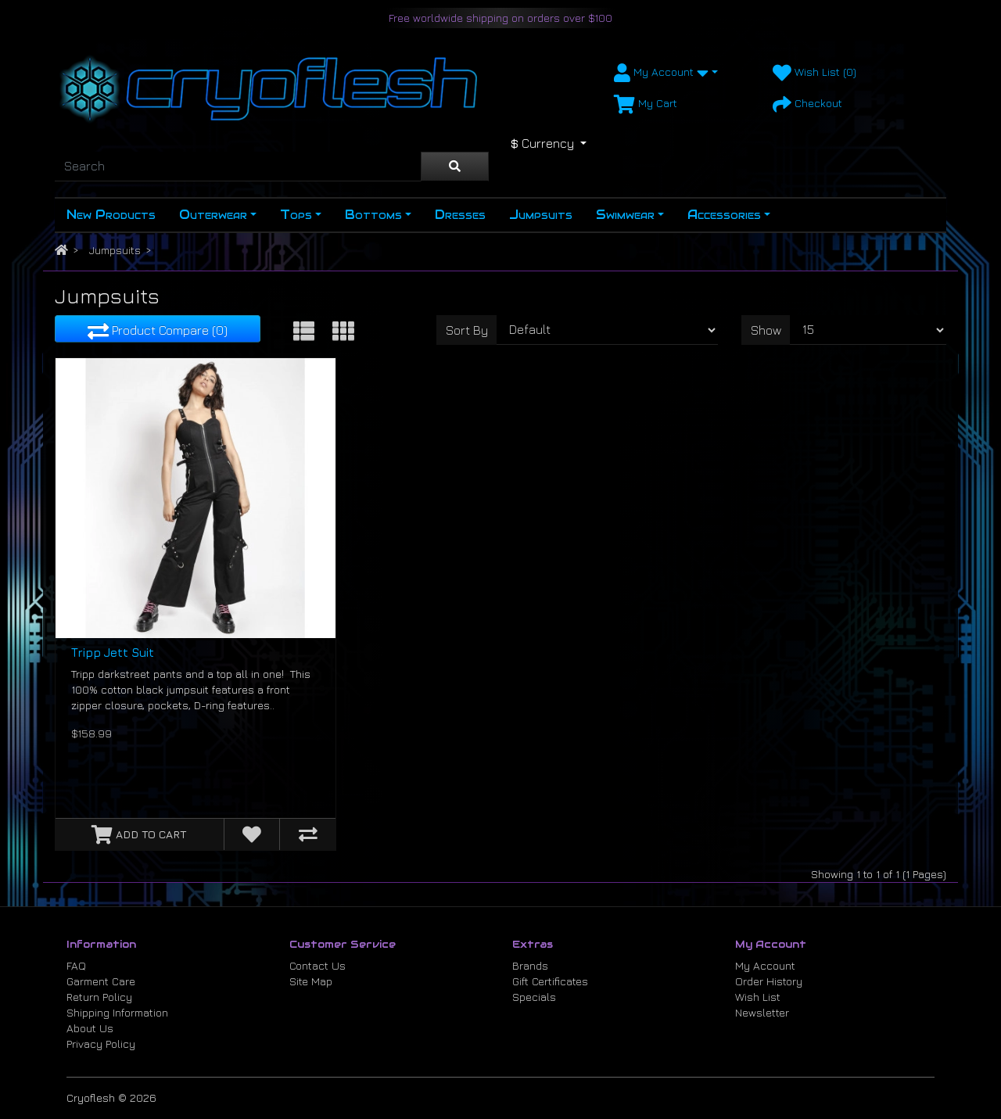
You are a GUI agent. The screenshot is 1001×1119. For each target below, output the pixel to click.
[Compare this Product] (307, 834)
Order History (768, 981)
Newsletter (762, 1012)
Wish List (757, 996)
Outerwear (213, 214)
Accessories (724, 214)
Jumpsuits (540, 214)
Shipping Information (117, 1012)
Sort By (467, 330)
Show (766, 330)
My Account (765, 965)
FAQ (76, 965)
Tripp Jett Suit (112, 652)
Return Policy (99, 996)
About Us (89, 1028)
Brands (530, 965)
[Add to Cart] (140, 834)
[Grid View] (343, 330)
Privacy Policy (100, 1043)
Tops (296, 214)
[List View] (304, 330)
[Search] (238, 166)
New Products (111, 214)
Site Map (310, 981)
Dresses (460, 214)
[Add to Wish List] (252, 834)
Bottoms (373, 214)
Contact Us (317, 965)
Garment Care (100, 981)
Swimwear (625, 214)
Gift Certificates (550, 981)
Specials (534, 996)
